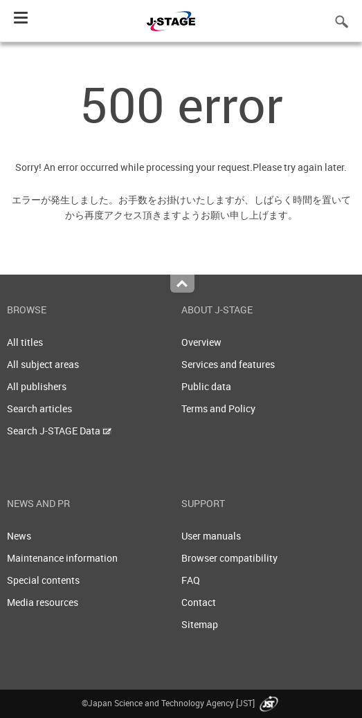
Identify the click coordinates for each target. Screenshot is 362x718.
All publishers (36, 386)
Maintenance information (62, 557)
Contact (198, 602)
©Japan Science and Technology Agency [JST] (181, 702)
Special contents (43, 580)
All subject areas (43, 364)
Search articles (39, 408)
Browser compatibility (229, 557)
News (19, 535)
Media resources (42, 602)
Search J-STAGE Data (59, 430)
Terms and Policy (218, 408)
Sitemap (199, 624)
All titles (25, 342)
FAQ (190, 580)
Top (182, 284)
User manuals (211, 535)
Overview (201, 342)
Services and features (228, 364)
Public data (206, 386)
